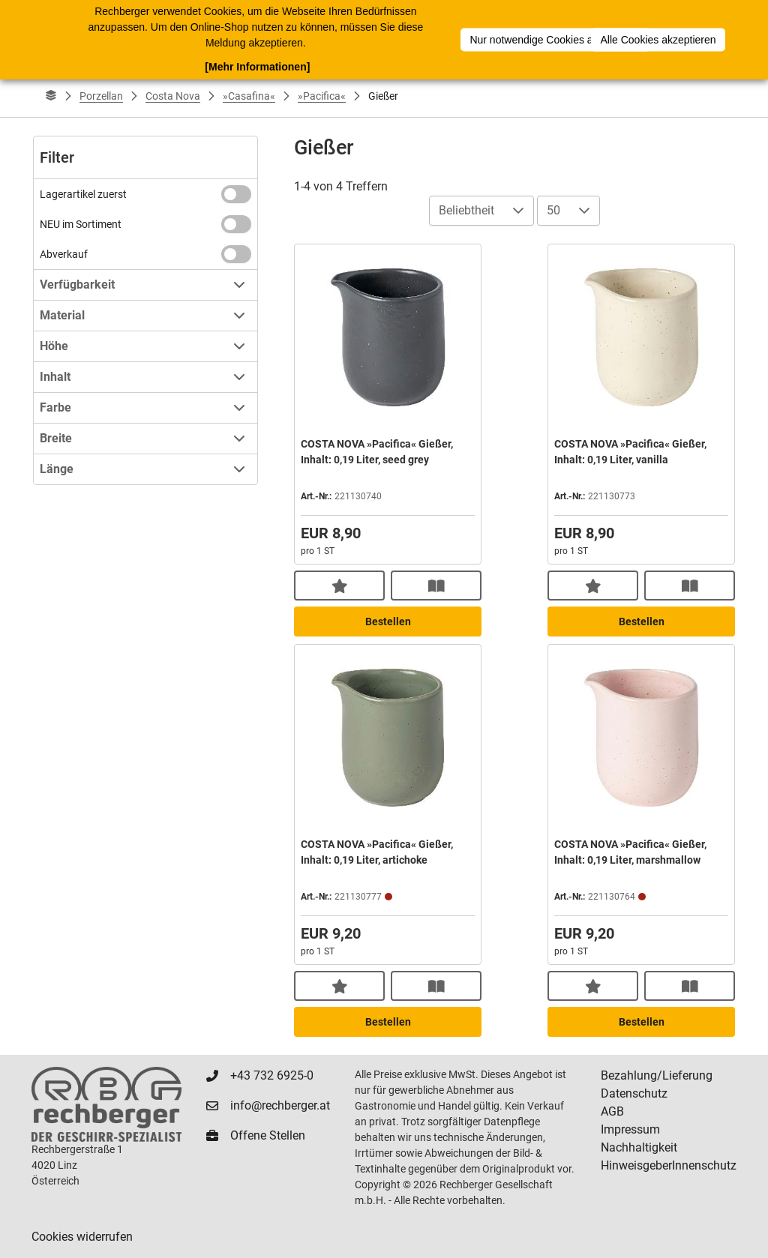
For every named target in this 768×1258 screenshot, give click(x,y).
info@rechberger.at (280, 1105)
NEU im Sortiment (81, 224)
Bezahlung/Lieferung (656, 1075)
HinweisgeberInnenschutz (668, 1165)
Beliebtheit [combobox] (466, 210)
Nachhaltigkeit (639, 1147)
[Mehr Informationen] (257, 67)
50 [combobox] (553, 210)
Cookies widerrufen (82, 1237)
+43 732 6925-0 (272, 1075)
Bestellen (388, 622)
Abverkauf (64, 254)
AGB (612, 1111)
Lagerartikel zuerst (83, 194)
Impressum (630, 1129)
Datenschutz (634, 1093)
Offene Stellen (267, 1135)
